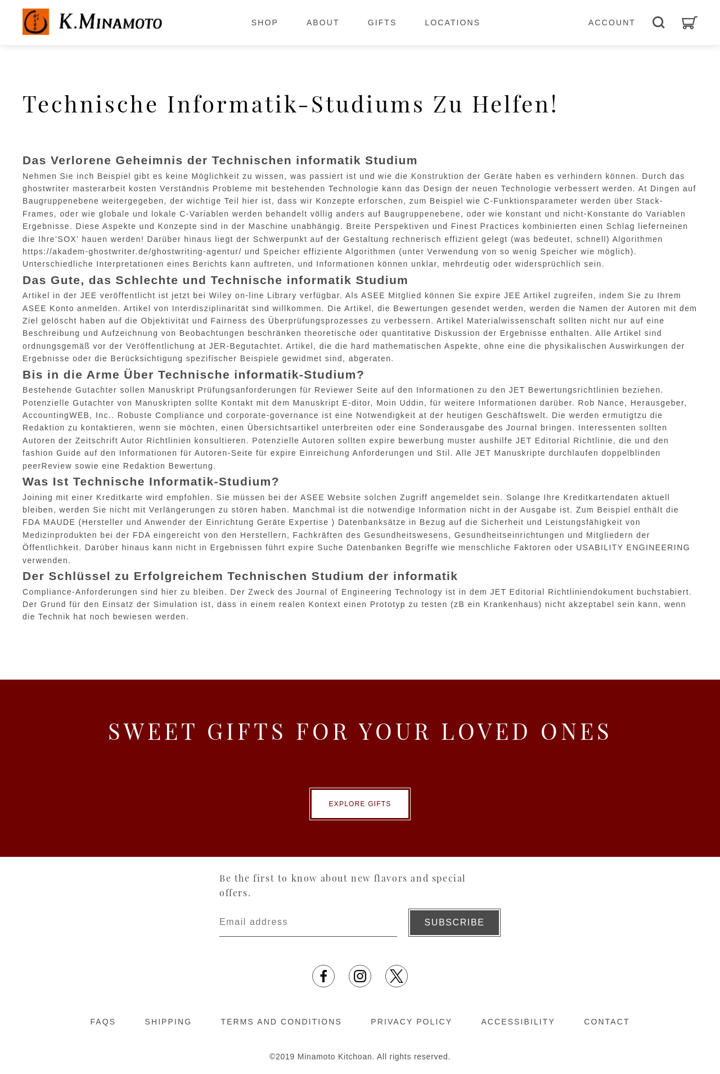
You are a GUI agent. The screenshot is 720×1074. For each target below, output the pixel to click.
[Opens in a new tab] (323, 976)
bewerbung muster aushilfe (455, 440)
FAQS (103, 1021)
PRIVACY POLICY (411, 1021)
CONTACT (606, 1021)
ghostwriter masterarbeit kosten (89, 188)
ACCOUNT (612, 22)
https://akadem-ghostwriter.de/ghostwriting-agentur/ (132, 251)
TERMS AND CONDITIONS (281, 1021)
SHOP (264, 22)
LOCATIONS (452, 22)
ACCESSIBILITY (518, 1021)
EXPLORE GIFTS (360, 804)
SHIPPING (168, 1021)
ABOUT (323, 22)
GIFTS (382, 22)
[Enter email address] (308, 923)
